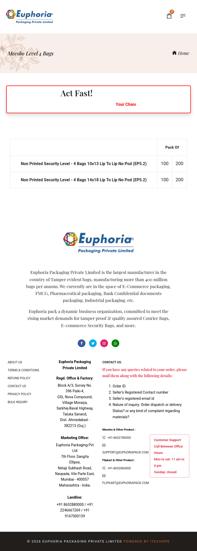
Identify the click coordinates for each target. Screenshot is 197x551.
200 (179, 163)
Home (180, 53)
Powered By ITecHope (146, 541)
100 (165, 163)
